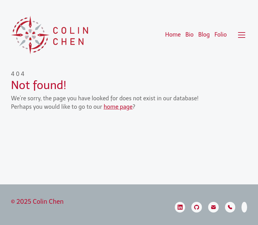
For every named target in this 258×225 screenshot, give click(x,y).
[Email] (213, 207)
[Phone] (230, 207)
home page (117, 106)
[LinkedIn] (180, 207)
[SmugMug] (244, 207)
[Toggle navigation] (241, 35)
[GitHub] (196, 207)
